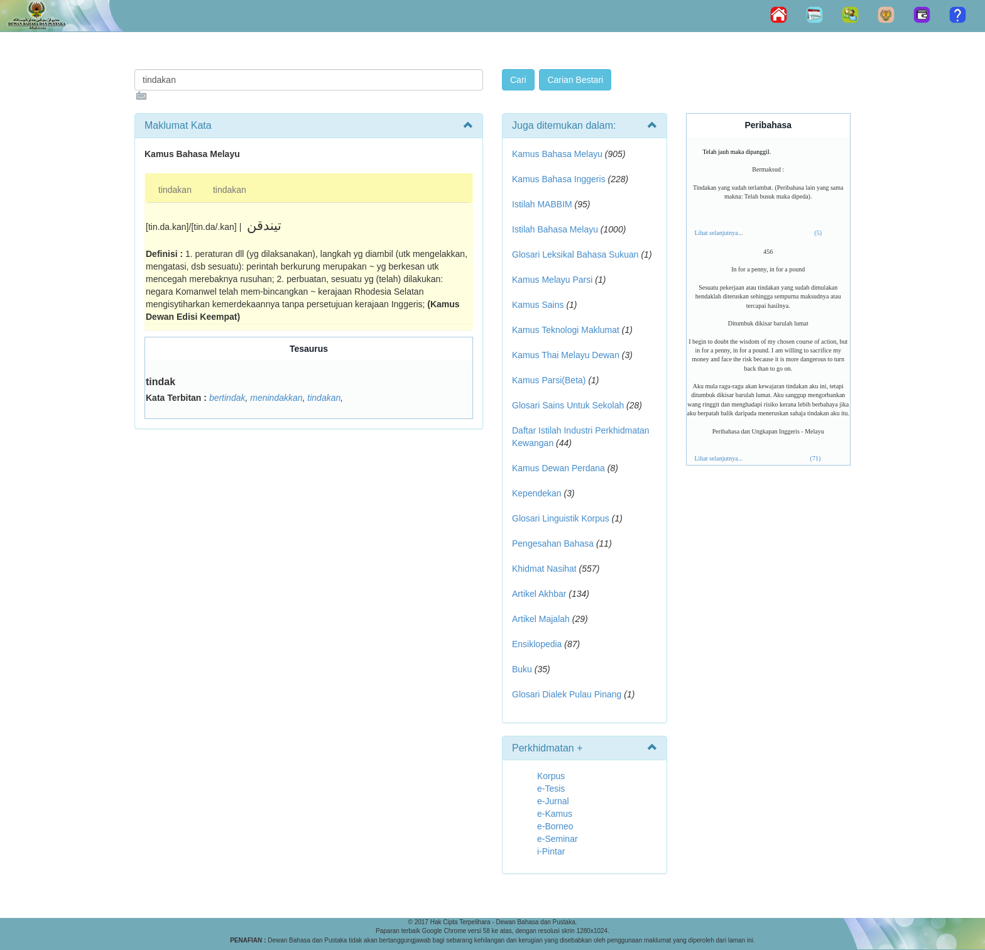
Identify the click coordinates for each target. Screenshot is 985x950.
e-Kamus (554, 814)
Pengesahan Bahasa (553, 543)
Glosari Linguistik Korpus (560, 518)
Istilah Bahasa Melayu (555, 229)
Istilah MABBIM (542, 204)
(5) (818, 232)
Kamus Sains (537, 305)
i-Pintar (551, 851)
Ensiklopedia (537, 644)
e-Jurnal (553, 801)
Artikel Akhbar (539, 594)
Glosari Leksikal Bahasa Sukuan (575, 254)
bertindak (227, 398)
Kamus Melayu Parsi (552, 280)
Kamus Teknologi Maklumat (565, 330)
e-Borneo (555, 826)
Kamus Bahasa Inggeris (559, 179)
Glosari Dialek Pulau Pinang (566, 694)
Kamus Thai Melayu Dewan (565, 355)
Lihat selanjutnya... (719, 232)
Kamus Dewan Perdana (558, 468)
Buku (522, 669)
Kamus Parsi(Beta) (548, 380)
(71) (815, 458)
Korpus (551, 776)
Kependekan (537, 493)
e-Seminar (557, 839)
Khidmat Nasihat (544, 569)
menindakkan (276, 398)
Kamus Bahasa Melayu (558, 154)
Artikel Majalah (541, 619)
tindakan (175, 190)
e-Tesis (551, 788)
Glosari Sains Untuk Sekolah (568, 405)
